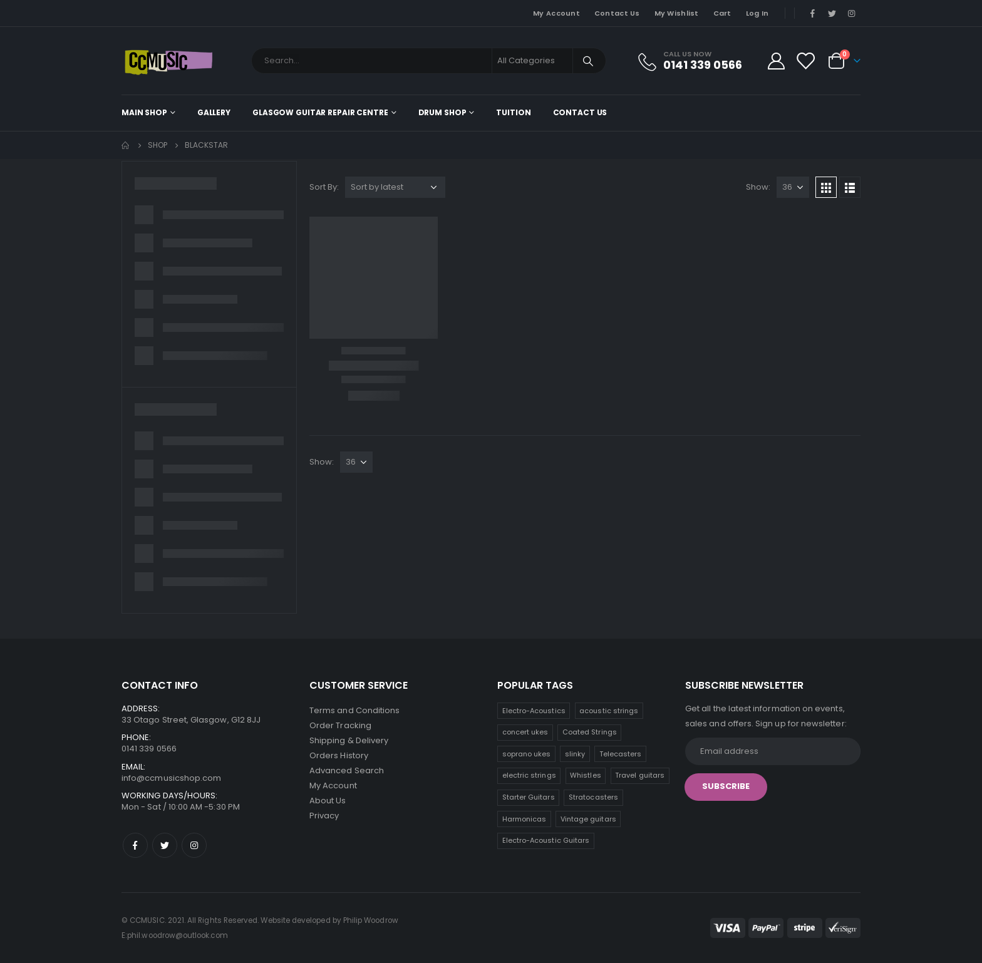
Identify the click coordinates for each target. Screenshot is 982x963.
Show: (758, 187)
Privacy (324, 815)
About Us (327, 800)
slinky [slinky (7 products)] (575, 754)
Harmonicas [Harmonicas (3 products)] (524, 819)
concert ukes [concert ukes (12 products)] (525, 732)
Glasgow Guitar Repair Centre (320, 112)
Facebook (135, 845)
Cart (722, 13)
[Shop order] (395, 187)
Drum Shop (442, 112)
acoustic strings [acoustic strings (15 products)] (608, 711)
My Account (556, 13)
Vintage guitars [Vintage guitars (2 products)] (588, 819)
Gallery (213, 112)
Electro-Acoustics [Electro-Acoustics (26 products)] (534, 711)
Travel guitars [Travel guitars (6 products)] (639, 775)
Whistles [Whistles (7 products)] (585, 775)
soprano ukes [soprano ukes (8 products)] (526, 754)
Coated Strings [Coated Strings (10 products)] (589, 732)
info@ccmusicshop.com (171, 778)
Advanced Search (346, 770)
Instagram (194, 845)
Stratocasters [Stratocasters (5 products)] (593, 797)
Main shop (144, 112)
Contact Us (617, 13)
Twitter (164, 845)
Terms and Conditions (354, 710)
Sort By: (324, 187)
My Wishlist (676, 13)
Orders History (338, 755)
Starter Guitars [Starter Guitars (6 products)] (528, 797)
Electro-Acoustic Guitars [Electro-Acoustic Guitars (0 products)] (546, 840)
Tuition (513, 112)
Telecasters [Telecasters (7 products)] (620, 754)
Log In (757, 13)
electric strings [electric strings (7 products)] (529, 775)
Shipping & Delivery (348, 740)
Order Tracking (340, 725)
